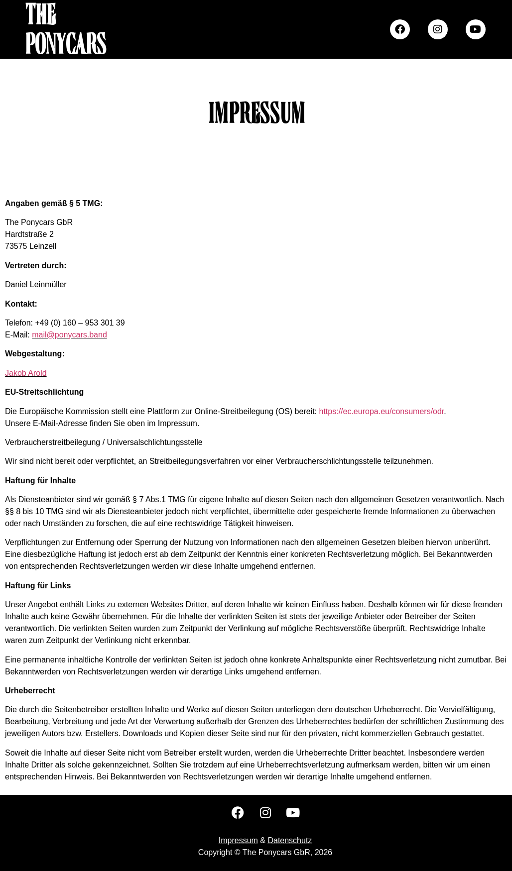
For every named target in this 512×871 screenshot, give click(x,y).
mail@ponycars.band (69, 334)
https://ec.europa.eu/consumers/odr (381, 411)
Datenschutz (289, 840)
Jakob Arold (26, 373)
